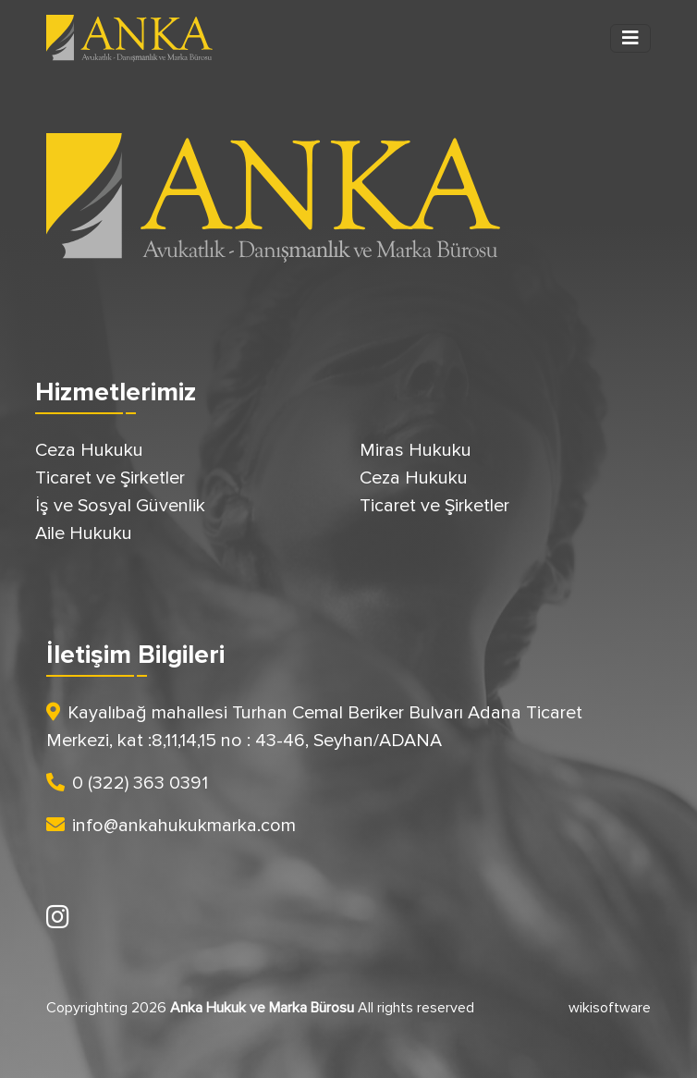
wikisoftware (610, 1007)
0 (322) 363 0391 (127, 783)
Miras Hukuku (415, 450)
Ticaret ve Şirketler (110, 478)
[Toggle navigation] (630, 38)
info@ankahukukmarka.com (171, 826)
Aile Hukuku (83, 533)
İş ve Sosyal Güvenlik (120, 506)
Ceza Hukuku (89, 450)
